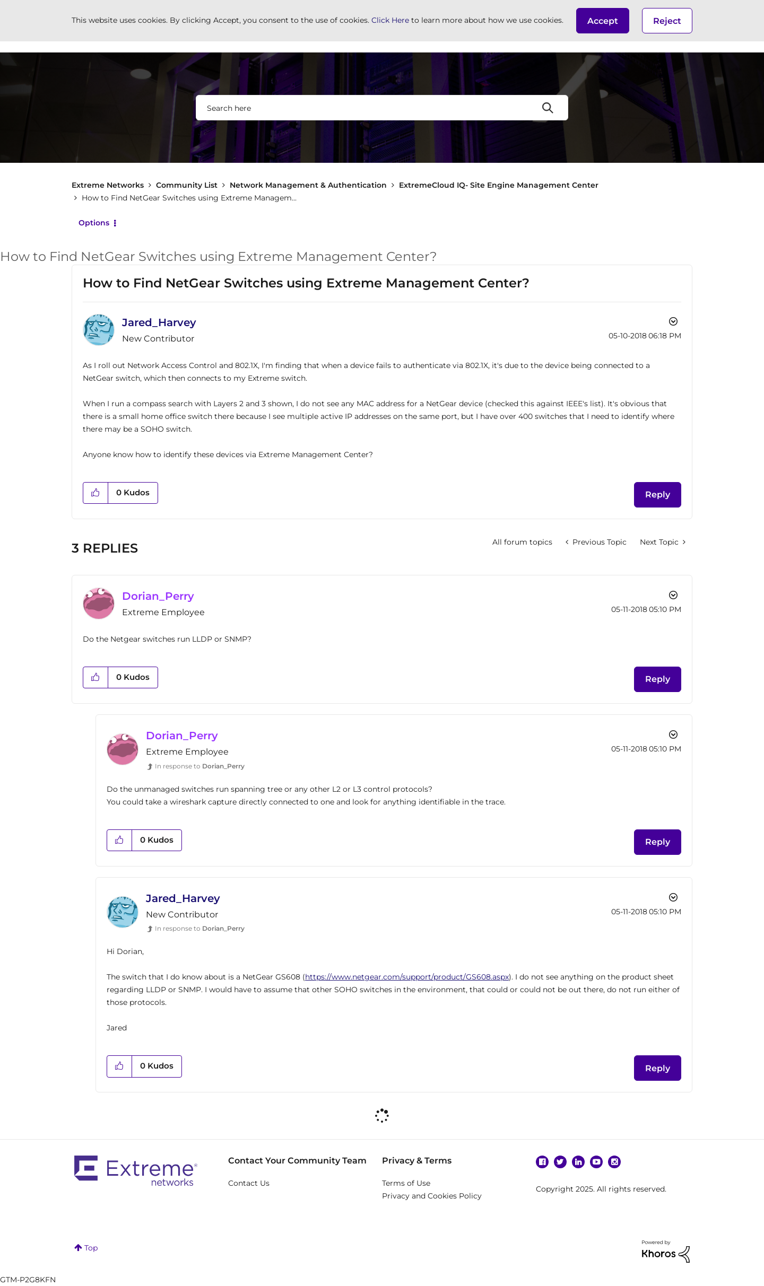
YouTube (596, 1162)
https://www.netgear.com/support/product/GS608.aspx (407, 977)
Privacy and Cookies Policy (432, 1196)
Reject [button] (667, 21)
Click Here (390, 20)
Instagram (614, 1162)
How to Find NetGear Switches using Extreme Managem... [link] (189, 198)
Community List (187, 185)
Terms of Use (406, 1183)
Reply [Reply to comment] (657, 679)
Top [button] (91, 1248)
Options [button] (94, 223)
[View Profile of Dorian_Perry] (158, 596)
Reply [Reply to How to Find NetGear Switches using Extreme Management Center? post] (657, 494)
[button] (602, 20)
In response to (200, 766)
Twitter (560, 1162)
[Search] (382, 107)
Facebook (542, 1162)
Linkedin (578, 1162)
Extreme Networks (108, 185)
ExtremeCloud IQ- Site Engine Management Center (498, 185)
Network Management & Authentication (308, 185)
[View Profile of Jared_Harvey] (159, 322)
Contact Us (249, 1183)
